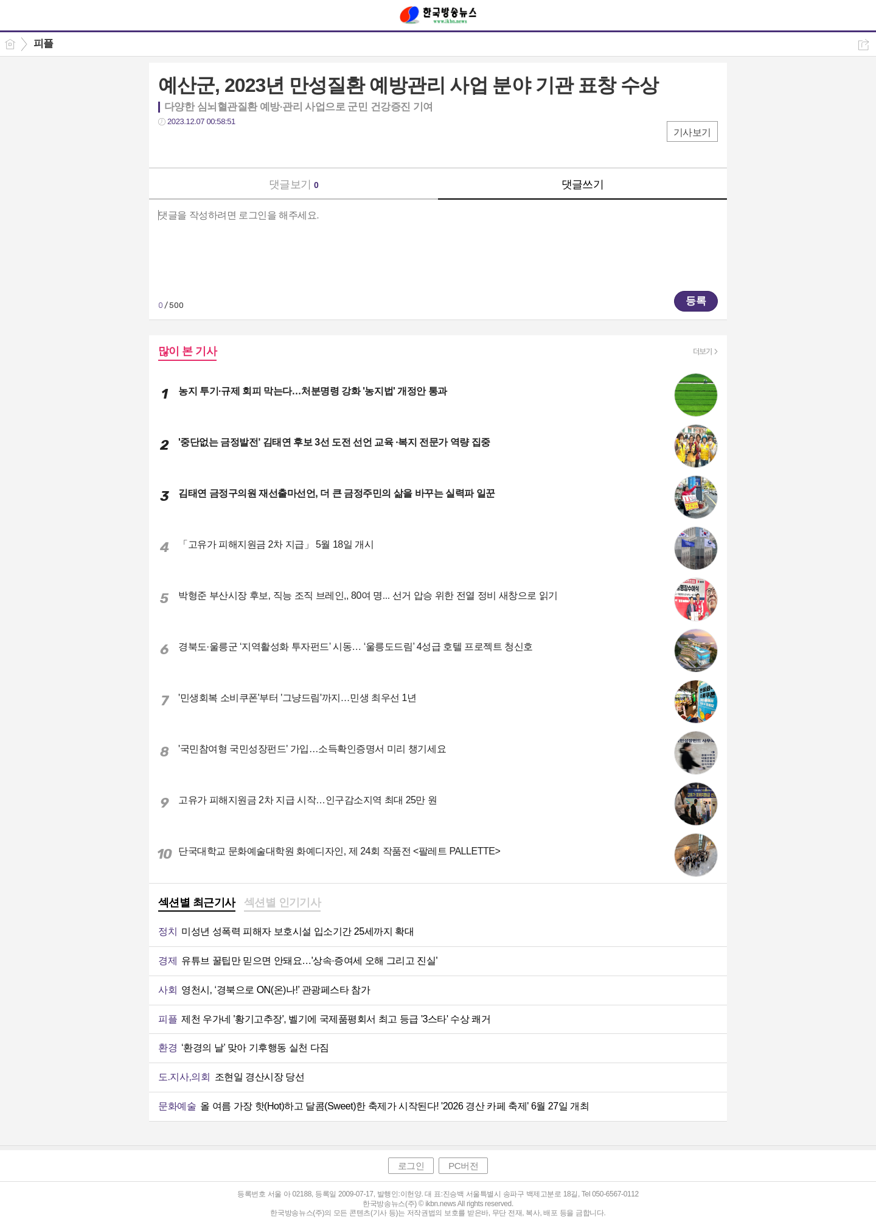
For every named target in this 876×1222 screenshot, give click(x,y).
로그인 (411, 1166)
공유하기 (864, 45)
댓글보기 (294, 184)
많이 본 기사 (187, 351)
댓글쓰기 (582, 184)
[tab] (197, 904)
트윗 (193, 146)
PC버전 (463, 1166)
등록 (696, 301)
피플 (43, 43)
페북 (168, 146)
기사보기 (692, 132)
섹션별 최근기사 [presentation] (196, 902)
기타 (241, 146)
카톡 (217, 146)
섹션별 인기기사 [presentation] (282, 902)
